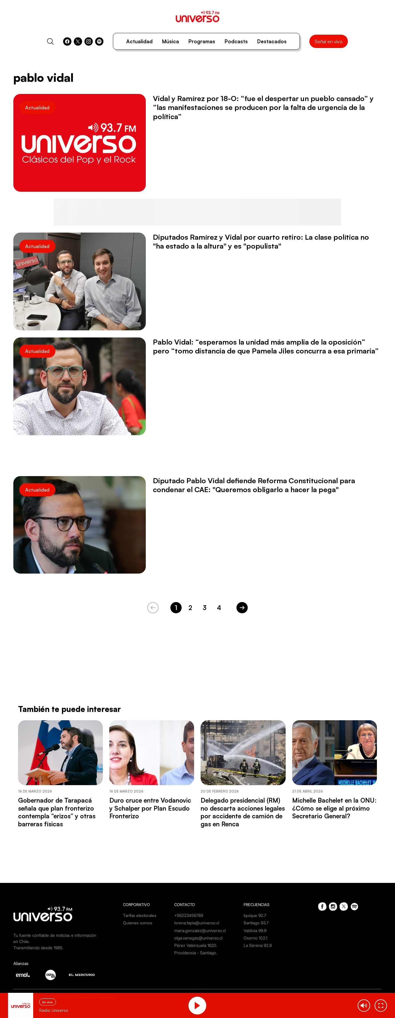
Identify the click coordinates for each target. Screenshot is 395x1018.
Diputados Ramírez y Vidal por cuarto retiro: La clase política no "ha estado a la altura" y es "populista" (261, 241)
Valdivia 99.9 (255, 930)
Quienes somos (137, 922)
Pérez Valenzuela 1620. (195, 945)
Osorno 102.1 (255, 937)
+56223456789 (188, 915)
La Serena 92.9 (258, 945)
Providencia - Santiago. (195, 952)
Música (170, 41)
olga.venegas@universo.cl (198, 937)
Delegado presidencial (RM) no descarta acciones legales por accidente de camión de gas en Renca (243, 811)
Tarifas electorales (139, 915)
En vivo (47, 1002)
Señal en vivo (329, 41)
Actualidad (139, 41)
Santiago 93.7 (256, 922)
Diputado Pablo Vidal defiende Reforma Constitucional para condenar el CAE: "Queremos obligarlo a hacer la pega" (254, 485)
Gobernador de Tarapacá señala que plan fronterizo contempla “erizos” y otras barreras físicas (56, 811)
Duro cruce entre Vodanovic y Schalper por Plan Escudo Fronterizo (150, 808)
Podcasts (236, 41)
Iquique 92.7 (255, 915)
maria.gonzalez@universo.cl (200, 930)
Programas (201, 41)
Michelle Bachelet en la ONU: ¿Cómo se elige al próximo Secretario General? (334, 808)
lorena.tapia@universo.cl (196, 922)
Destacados (272, 41)
